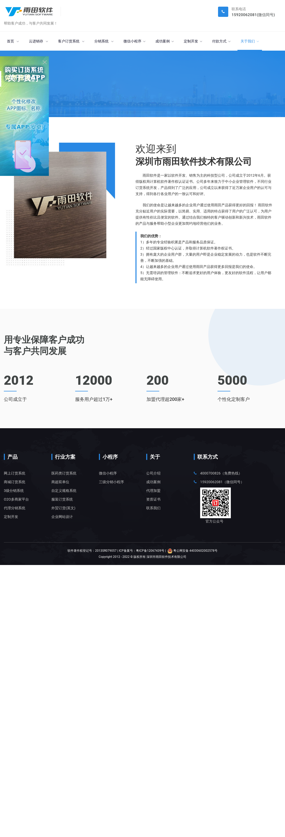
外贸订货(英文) (63, 508)
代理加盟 (153, 491)
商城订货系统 (14, 482)
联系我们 (153, 508)
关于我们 (250, 41)
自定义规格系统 (63, 491)
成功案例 (164, 41)
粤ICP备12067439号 (150, 550)
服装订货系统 (62, 499)
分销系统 (103, 41)
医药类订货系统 (63, 473)
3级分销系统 (14, 491)
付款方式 (221, 41)
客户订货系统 (71, 41)
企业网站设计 (62, 517)
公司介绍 (153, 473)
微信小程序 (134, 41)
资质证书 (153, 499)
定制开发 (193, 41)
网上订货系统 (14, 473)
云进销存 (38, 41)
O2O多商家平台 (16, 499)
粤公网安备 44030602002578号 (192, 550)
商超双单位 (60, 482)
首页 (13, 41)
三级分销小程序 (111, 482)
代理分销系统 (14, 508)
